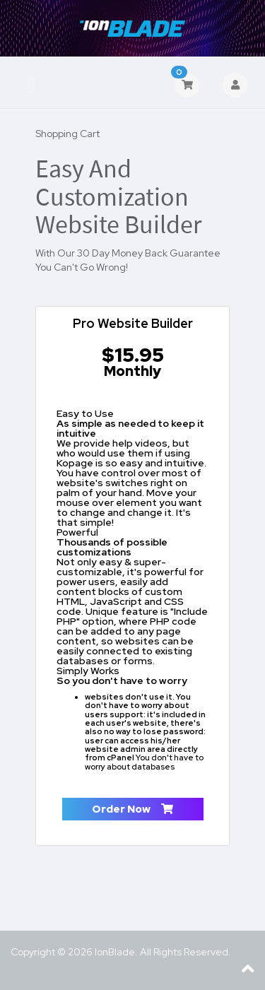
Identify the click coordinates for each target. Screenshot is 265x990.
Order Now (132, 809)
